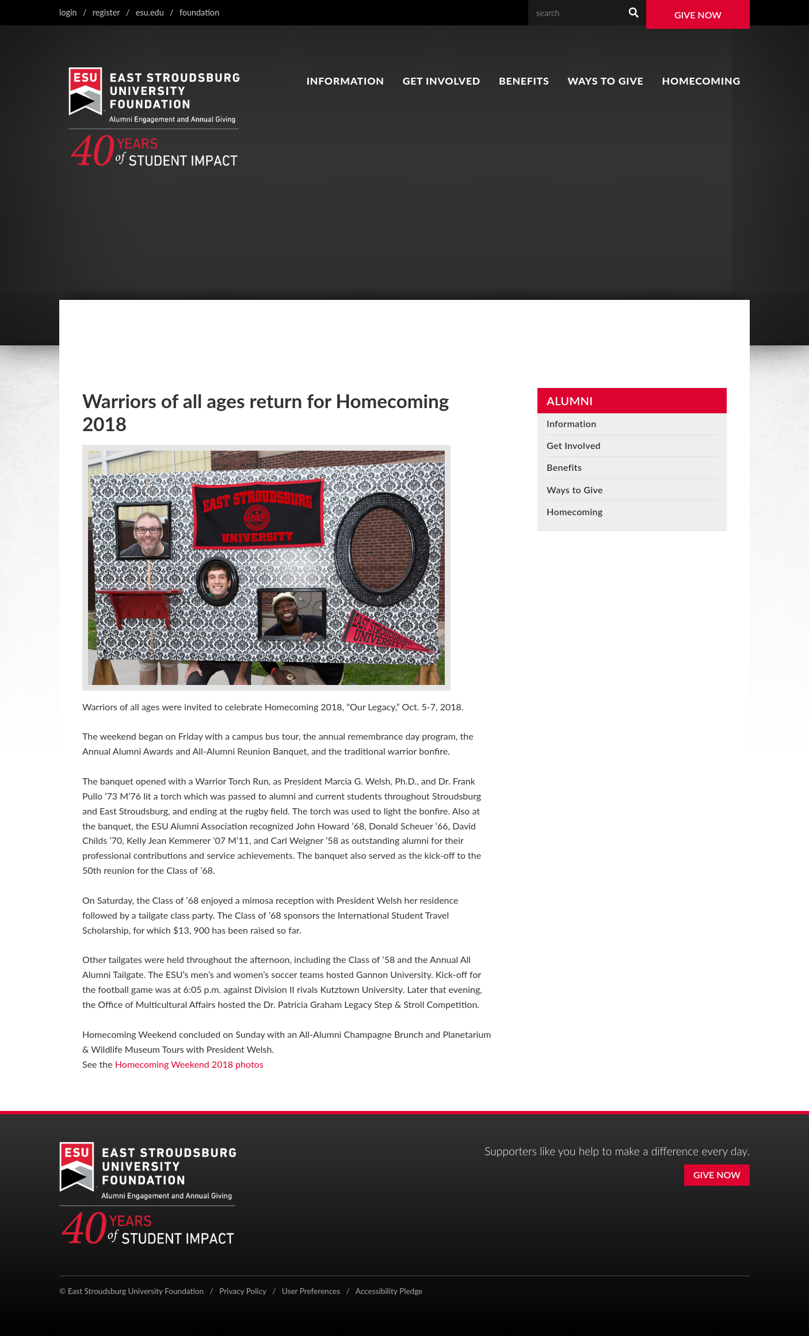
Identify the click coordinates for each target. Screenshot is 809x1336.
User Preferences (311, 1291)
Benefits (524, 81)
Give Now (698, 14)
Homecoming (701, 81)
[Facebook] (646, 1292)
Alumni (570, 401)
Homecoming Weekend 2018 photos (189, 1064)
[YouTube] (718, 1292)
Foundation (199, 12)
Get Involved (441, 81)
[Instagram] (693, 1292)
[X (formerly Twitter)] (669, 1292)
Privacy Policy (242, 1291)
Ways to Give (606, 81)
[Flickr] (744, 1292)
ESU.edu (150, 12)
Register (106, 12)
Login (68, 12)
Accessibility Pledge (389, 1291)
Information (345, 81)
